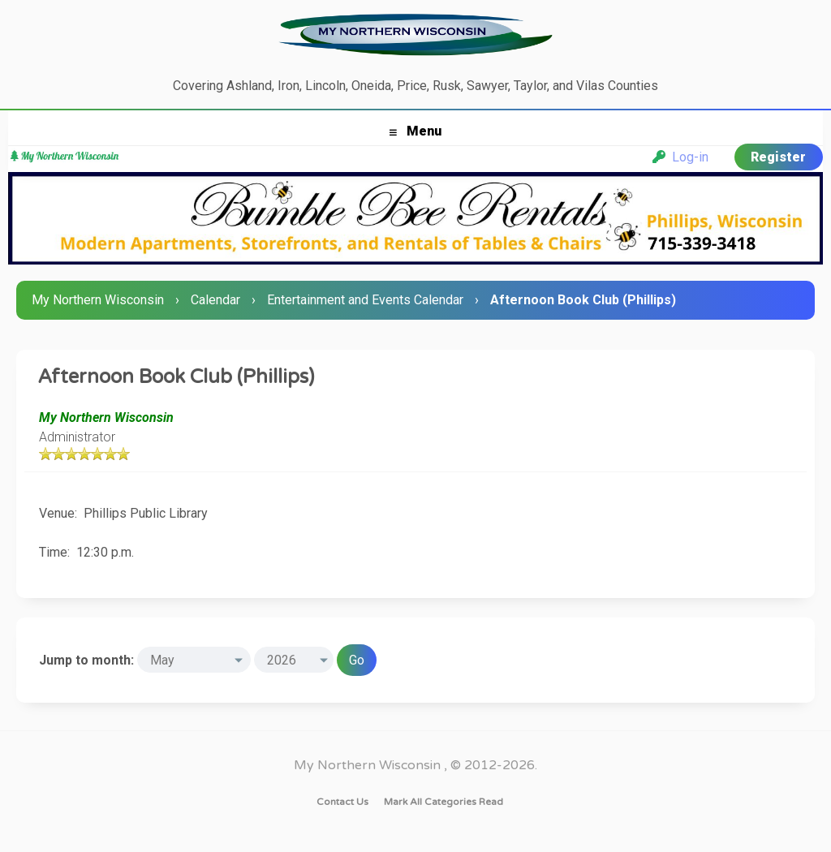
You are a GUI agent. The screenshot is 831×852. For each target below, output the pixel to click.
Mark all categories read (443, 801)
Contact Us (342, 801)
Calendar (215, 300)
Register (778, 157)
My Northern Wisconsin (98, 300)
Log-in (680, 157)
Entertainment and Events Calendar (365, 300)
